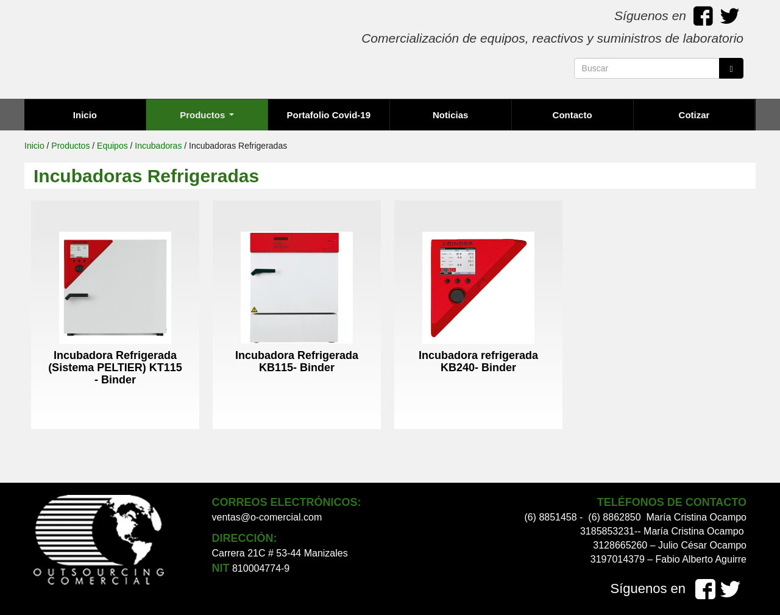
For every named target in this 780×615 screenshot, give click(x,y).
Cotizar (694, 115)
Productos (206, 115)
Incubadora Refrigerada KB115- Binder (296, 361)
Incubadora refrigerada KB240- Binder (478, 361)
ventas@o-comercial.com (267, 517)
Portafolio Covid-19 (329, 115)
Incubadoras (158, 146)
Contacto (572, 115)
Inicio (85, 115)
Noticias (450, 115)
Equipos (112, 146)
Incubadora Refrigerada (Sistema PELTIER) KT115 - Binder (115, 367)
